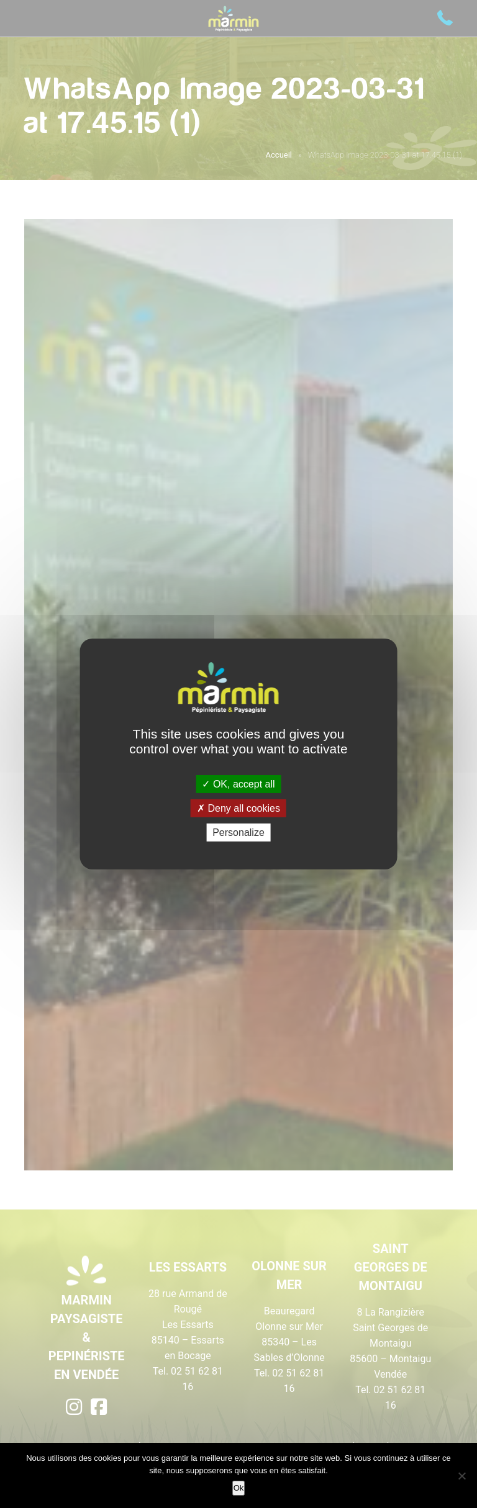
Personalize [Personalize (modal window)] (238, 832)
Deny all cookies (238, 808)
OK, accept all (238, 783)
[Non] (461, 1476)
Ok (239, 1487)
